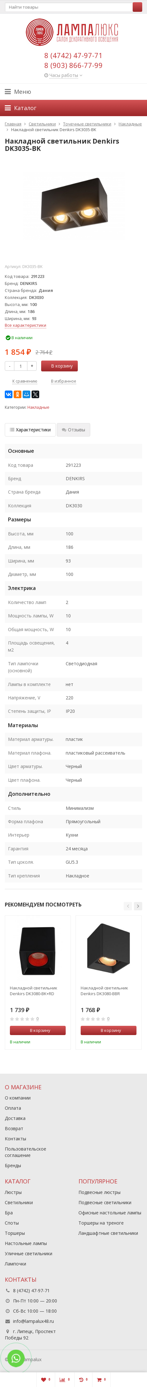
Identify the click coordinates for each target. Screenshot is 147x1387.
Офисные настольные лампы (109, 1213)
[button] (128, 906)
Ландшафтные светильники (108, 1233)
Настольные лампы (26, 1243)
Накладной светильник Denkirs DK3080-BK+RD (33, 990)
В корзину (58, 366)
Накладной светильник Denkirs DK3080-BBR (104, 990)
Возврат (14, 1128)
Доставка (15, 1118)
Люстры (13, 1192)
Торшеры (15, 1233)
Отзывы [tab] (73, 430)
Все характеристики (25, 325)
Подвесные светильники (104, 1202)
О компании (18, 1098)
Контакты (15, 1139)
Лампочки (15, 1264)
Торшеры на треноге (101, 1223)
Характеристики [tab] (30, 430)
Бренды (13, 1165)
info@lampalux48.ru (33, 1321)
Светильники (19, 1202)
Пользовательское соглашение (25, 1152)
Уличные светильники (28, 1253)
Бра (9, 1213)
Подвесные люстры (99, 1192)
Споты (12, 1223)
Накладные (38, 407)
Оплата (13, 1108)
